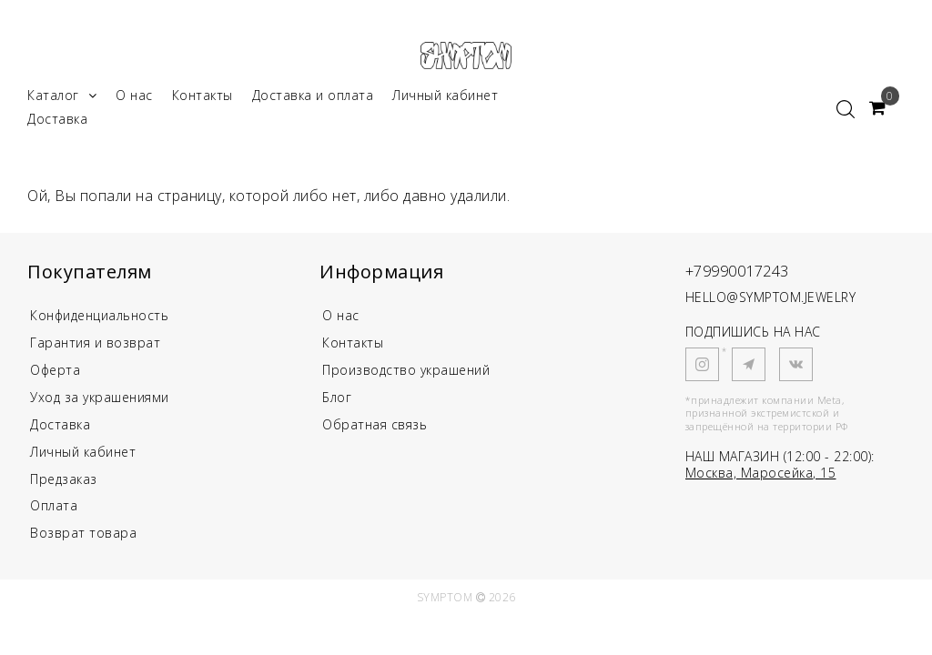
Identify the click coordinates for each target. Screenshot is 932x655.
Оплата (53, 515)
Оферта (56, 375)
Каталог (61, 98)
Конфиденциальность (100, 319)
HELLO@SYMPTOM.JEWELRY (770, 300)
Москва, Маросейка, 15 (760, 476)
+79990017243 (743, 274)
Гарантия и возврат (95, 347)
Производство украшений (406, 375)
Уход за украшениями (99, 403)
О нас (134, 98)
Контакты (202, 98)
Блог (336, 403)
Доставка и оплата (313, 98)
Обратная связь (374, 431)
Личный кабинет (445, 98)
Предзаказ (63, 487)
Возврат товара (83, 543)
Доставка (57, 122)
